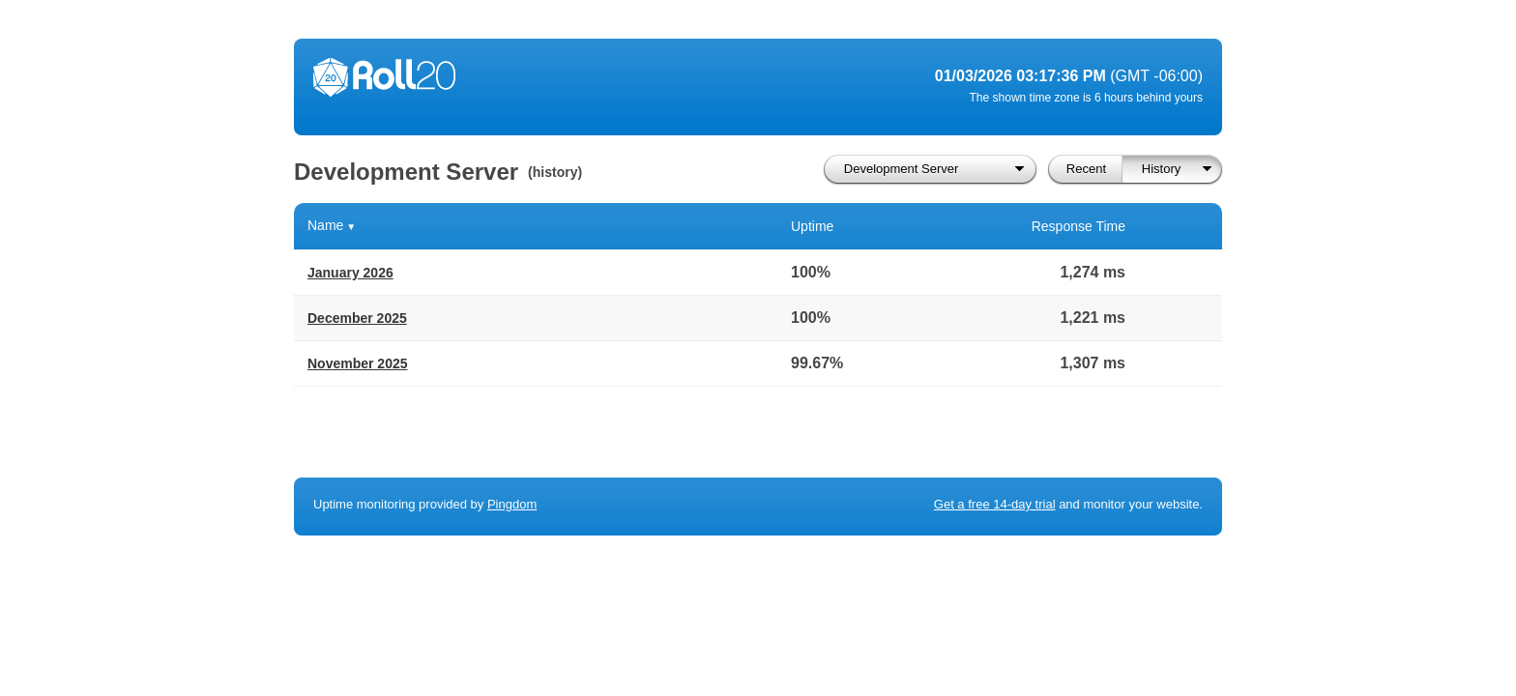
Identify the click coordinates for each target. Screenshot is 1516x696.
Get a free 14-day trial (995, 504)
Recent (1086, 168)
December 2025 (357, 318)
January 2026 (350, 272)
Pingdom (512, 504)
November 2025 (357, 363)
